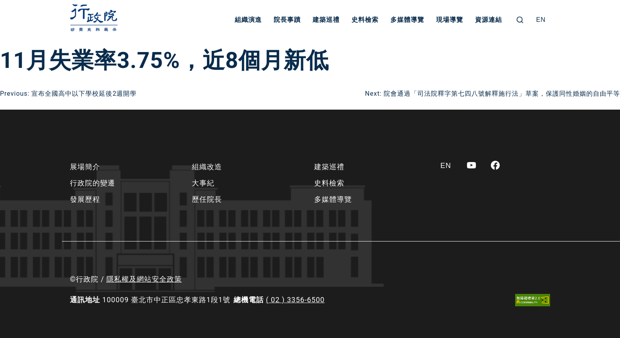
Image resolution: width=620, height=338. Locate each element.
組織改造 (207, 166)
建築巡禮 (326, 19)
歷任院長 (207, 199)
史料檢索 (365, 19)
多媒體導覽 (407, 19)
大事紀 (203, 183)
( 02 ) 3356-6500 (295, 300)
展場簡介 (85, 166)
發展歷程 (85, 199)
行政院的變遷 (92, 183)
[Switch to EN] (541, 19)
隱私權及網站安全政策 (144, 279)
